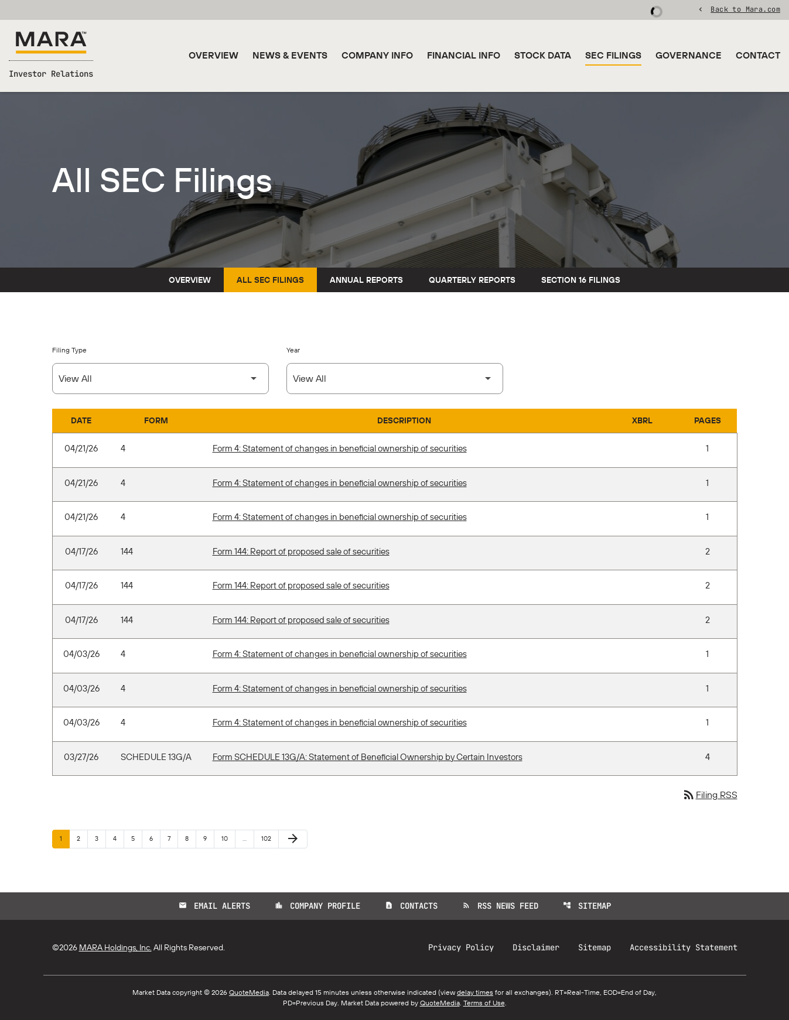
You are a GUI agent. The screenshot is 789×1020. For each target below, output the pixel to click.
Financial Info (463, 55)
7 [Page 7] (172, 838)
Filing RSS (709, 794)
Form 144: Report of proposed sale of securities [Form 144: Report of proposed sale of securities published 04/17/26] (301, 551)
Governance (688, 55)
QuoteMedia (249, 992)
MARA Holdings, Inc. (115, 947)
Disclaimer (536, 947)
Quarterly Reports (472, 280)
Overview (213, 55)
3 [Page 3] (100, 838)
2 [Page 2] (82, 838)
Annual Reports (366, 280)
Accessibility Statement (683, 947)
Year (293, 349)
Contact (758, 55)
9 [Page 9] (208, 838)
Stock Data (542, 55)
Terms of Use (484, 1002)
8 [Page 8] (190, 838)
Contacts (411, 906)
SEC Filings (613, 55)
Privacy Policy (461, 947)
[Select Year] (394, 378)
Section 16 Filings (580, 280)
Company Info (377, 55)
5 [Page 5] (136, 838)
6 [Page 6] (154, 838)
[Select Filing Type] (160, 378)
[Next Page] (293, 839)
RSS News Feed (500, 906)
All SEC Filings (270, 280)
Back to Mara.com (745, 9)
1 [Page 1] (64, 838)
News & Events (289, 55)
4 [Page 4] (118, 838)
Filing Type (69, 349)
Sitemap (587, 906)
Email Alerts (214, 906)
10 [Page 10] (228, 838)
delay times (475, 992)
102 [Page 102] (268, 838)
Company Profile (317, 906)
